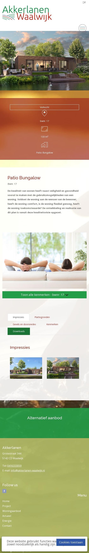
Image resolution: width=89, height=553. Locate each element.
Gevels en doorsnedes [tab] (24, 324)
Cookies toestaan (71, 542)
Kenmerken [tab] (52, 324)
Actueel (6, 516)
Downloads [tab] (19, 331)
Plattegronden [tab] (42, 317)
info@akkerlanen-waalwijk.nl (28, 470)
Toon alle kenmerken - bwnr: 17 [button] (44, 295)
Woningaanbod (11, 511)
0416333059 (14, 465)
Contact (7, 525)
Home (6, 501)
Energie (7, 521)
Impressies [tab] (18, 317)
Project (6, 506)
